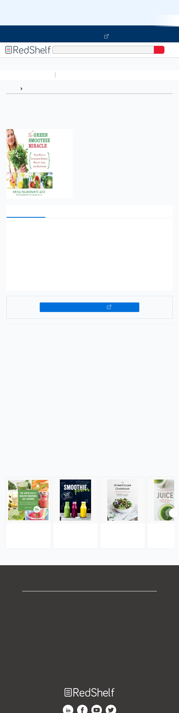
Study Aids (71, 74)
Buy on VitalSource (89, 307)
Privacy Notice (89, 623)
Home (11, 88)
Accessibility (89, 658)
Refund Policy (89, 646)
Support (89, 611)
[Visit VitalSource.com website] (89, 33)
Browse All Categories (27, 74)
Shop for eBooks (89, 599)
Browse (32, 88)
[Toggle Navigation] (169, 49)
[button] (89, 230)
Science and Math (103, 74)
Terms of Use (90, 634)
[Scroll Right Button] (173, 513)
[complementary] (89, 503)
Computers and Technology (151, 74)
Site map (89, 669)
